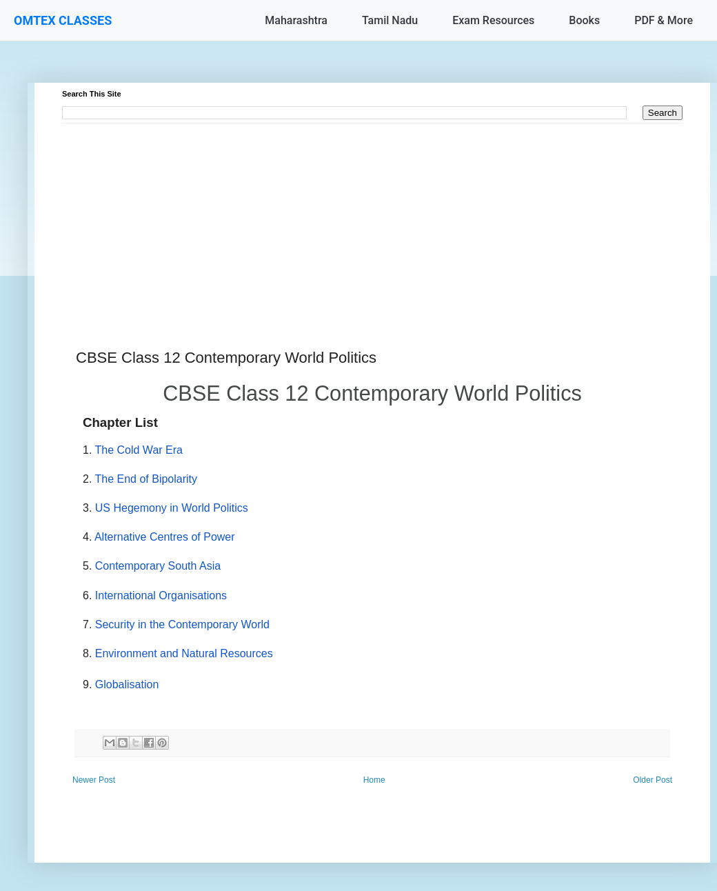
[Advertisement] (372, 220)
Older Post (652, 780)
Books (584, 20)
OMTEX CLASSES (63, 20)
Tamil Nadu (390, 20)
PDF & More (663, 20)
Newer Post (93, 780)
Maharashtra (296, 20)
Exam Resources (493, 20)
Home (374, 780)
